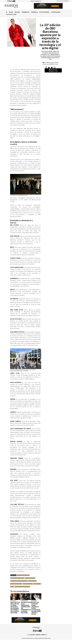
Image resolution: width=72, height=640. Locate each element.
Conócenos (30, 634)
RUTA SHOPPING (44, 12)
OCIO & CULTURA (11, 14)
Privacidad (35, 634)
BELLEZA (17, 12)
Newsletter (42, 634)
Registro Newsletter (53, 70)
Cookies (38, 634)
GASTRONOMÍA (55, 12)
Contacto (32, 634)
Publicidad (44, 634)
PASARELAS (34, 12)
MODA (11, 12)
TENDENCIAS (25, 12)
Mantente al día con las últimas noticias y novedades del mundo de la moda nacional (15, 607)
